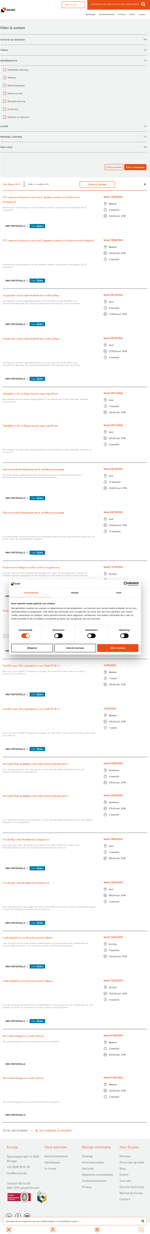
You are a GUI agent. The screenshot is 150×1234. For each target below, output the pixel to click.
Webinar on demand (18, 117)
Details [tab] (75, 592)
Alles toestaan (117, 648)
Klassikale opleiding (18, 70)
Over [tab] (119, 592)
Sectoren (88, 1168)
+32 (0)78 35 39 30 (18, 1167)
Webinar (12, 77)
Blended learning (16, 101)
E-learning (13, 109)
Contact (142, 14)
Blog (123, 1168)
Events (132, 14)
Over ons (125, 1181)
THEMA (4, 49)
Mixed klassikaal (16, 85)
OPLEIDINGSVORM (8, 60)
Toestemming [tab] (31, 592)
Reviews (125, 1156)
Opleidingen (91, 14)
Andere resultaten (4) (38, 184)
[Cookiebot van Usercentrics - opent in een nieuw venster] (126, 584)
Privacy (86, 1187)
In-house (122, 14)
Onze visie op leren (132, 1162)
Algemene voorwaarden (97, 1174)
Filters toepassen (135, 167)
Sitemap (87, 1156)
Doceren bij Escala (132, 1187)
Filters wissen (113, 167)
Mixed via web (15, 93)
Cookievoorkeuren (94, 1181)
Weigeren (32, 648)
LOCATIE (4, 126)
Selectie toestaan (75, 648)
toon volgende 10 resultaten (56, 1130)
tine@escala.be (17, 1173)
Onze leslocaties (93, 1162)
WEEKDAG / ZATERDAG (11, 136)
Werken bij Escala (131, 1193)
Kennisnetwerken (106, 14)
